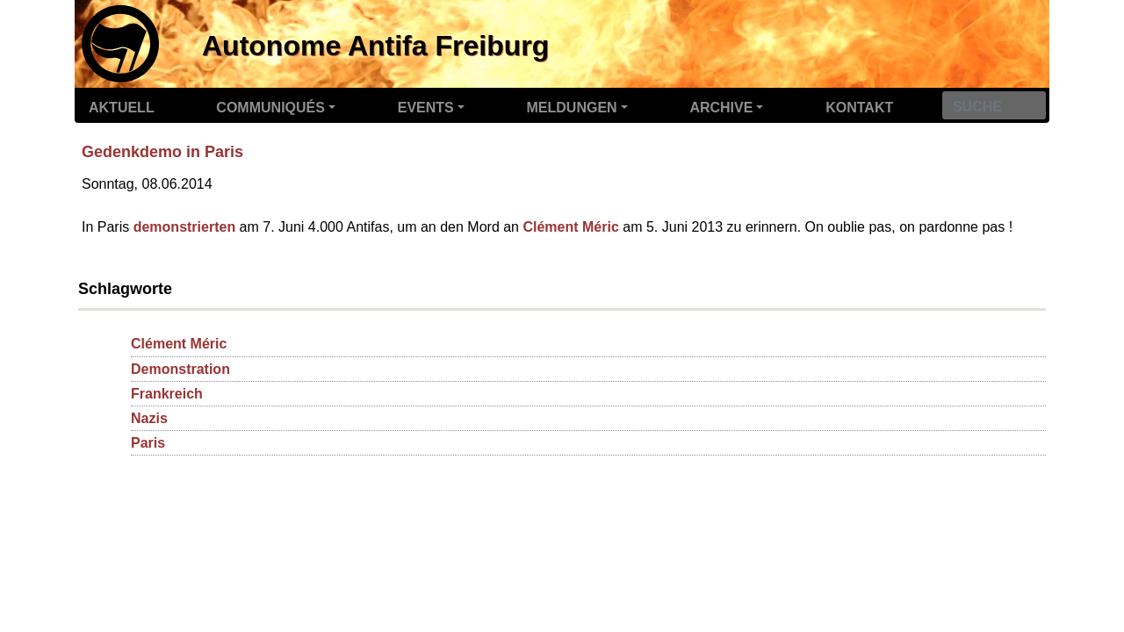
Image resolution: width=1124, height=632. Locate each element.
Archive (721, 107)
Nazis (149, 418)
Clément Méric (570, 226)
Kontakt (859, 107)
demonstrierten (184, 226)
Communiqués (270, 107)
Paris (148, 442)
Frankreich (167, 393)
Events (426, 107)
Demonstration (180, 369)
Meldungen (572, 107)
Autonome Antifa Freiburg (375, 45)
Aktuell (122, 107)
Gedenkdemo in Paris (162, 152)
